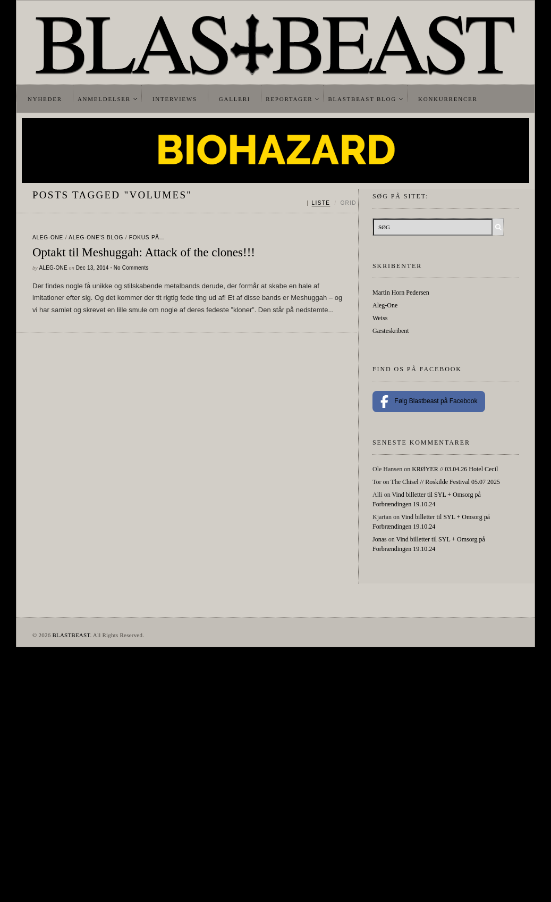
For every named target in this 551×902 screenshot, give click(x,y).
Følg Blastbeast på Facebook (428, 401)
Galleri (234, 99)
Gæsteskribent (390, 331)
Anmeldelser (104, 99)
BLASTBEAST (71, 635)
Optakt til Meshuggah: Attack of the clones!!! (143, 252)
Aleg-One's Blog (96, 237)
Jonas (379, 539)
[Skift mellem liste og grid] (332, 203)
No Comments (131, 268)
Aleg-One (47, 237)
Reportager (289, 99)
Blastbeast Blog (362, 99)
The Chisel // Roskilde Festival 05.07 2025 (445, 482)
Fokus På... (147, 237)
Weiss (379, 318)
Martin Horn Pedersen (400, 292)
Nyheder (45, 99)
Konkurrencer (448, 99)
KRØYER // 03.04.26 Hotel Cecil (455, 469)
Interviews (174, 99)
